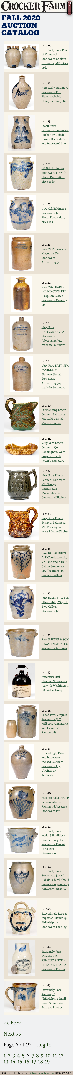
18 (40, 1061)
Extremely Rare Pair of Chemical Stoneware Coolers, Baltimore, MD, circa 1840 (55, 58)
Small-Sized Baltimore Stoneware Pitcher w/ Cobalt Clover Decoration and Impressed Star (55, 134)
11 (54, 1056)
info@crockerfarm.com (42, 1073)
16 (26, 1061)
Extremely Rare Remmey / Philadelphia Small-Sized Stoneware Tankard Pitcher (54, 998)
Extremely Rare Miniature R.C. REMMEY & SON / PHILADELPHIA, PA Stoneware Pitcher (54, 960)
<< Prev (12, 1023)
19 (47, 1061)
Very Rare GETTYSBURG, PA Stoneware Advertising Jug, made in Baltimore (53, 336)
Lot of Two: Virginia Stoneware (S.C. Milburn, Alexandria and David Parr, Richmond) (55, 723)
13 (6, 1061)
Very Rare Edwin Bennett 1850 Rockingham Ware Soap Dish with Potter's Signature (53, 451)
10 (48, 1056)
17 (33, 1061)
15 (19, 1061)
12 (61, 1056)
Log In (44, 1045)
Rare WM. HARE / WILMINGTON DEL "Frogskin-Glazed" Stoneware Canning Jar (54, 295)
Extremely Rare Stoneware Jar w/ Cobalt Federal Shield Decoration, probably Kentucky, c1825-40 (55, 879)
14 (13, 1061)
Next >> (13, 1034)
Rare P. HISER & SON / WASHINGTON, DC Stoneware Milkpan (55, 644)
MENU (69, 8)
